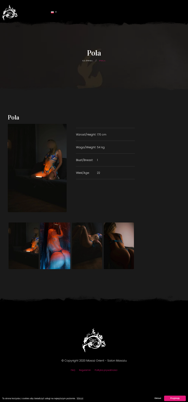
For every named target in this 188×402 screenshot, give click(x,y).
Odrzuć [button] (157, 398)
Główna (87, 61)
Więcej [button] (80, 398)
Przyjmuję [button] (175, 398)
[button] (54, 12)
